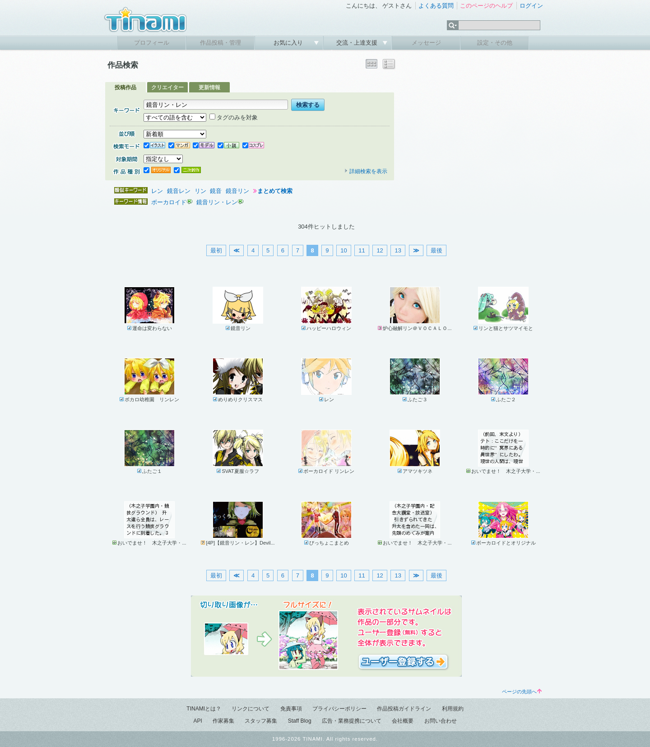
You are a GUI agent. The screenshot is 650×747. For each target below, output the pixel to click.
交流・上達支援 (357, 42)
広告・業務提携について (351, 721)
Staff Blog (299, 721)
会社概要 (402, 721)
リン (200, 191)
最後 (436, 250)
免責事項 (291, 709)
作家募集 (223, 721)
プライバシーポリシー (339, 709)
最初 (216, 250)
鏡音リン (237, 191)
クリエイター (167, 87)
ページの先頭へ (522, 691)
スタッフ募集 (261, 721)
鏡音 (216, 191)
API (197, 721)
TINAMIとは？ (203, 709)
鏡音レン (178, 191)
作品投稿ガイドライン (404, 709)
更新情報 (209, 87)
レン (157, 191)
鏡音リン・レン (216, 202)
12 (379, 250)
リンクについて (250, 709)
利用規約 (453, 709)
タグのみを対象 (233, 117)
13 (398, 250)
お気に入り (289, 42)
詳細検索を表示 (365, 171)
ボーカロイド (168, 202)
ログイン (531, 5)
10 (343, 250)
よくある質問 (436, 5)
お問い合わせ (440, 721)
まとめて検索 (274, 191)
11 (361, 250)
